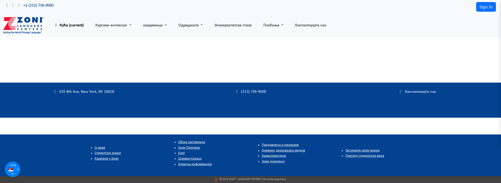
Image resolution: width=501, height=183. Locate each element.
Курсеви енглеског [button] (111, 25)
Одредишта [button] (189, 25)
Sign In (486, 7)
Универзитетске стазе (233, 25)
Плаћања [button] (271, 25)
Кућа (68, 25)
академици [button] (153, 25)
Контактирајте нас (310, 25)
